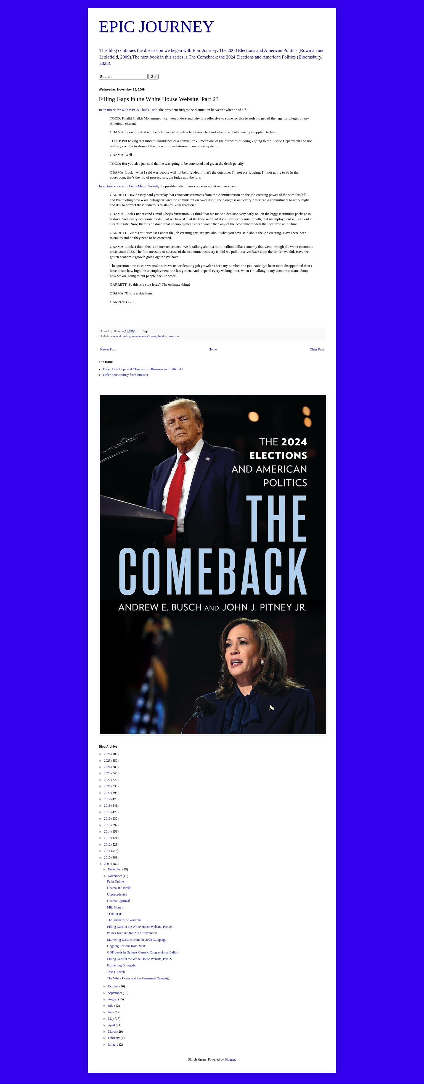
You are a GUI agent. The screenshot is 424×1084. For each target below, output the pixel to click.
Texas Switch (116, 972)
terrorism (173, 336)
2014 (108, 831)
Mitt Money (115, 907)
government (139, 336)
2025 (108, 760)
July (111, 1006)
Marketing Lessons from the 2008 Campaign (136, 940)
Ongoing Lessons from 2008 (126, 946)
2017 (108, 812)
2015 (108, 825)
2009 (108, 864)
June (111, 1012)
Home (213, 349)
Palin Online (115, 881)
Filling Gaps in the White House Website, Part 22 (140, 959)
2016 (108, 818)
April (112, 1025)
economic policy (120, 336)
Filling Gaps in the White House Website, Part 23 (140, 927)
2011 (108, 851)
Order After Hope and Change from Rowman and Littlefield (143, 369)
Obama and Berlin (119, 888)
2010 (108, 857)
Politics (161, 336)
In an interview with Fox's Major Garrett (128, 186)
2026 (108, 754)
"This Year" (115, 914)
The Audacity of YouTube (124, 920)
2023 (108, 773)
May (111, 1019)
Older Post (317, 349)
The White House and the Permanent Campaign (138, 978)
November (115, 876)
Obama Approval (118, 901)
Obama (151, 336)
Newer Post (108, 349)
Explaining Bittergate (121, 965)
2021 (108, 786)
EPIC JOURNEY (156, 26)
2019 (108, 799)
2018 (108, 805)
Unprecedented (117, 894)
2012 (108, 844)
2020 (108, 793)
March (112, 1031)
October (114, 986)
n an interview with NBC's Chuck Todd (128, 110)
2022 (108, 780)
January (113, 1044)
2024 (108, 767)
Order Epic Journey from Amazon (125, 375)
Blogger (230, 1059)
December (115, 869)
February (114, 1038)
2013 (108, 838)
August (113, 999)
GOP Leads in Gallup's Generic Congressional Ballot (142, 952)
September (115, 993)
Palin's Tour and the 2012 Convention (132, 933)
